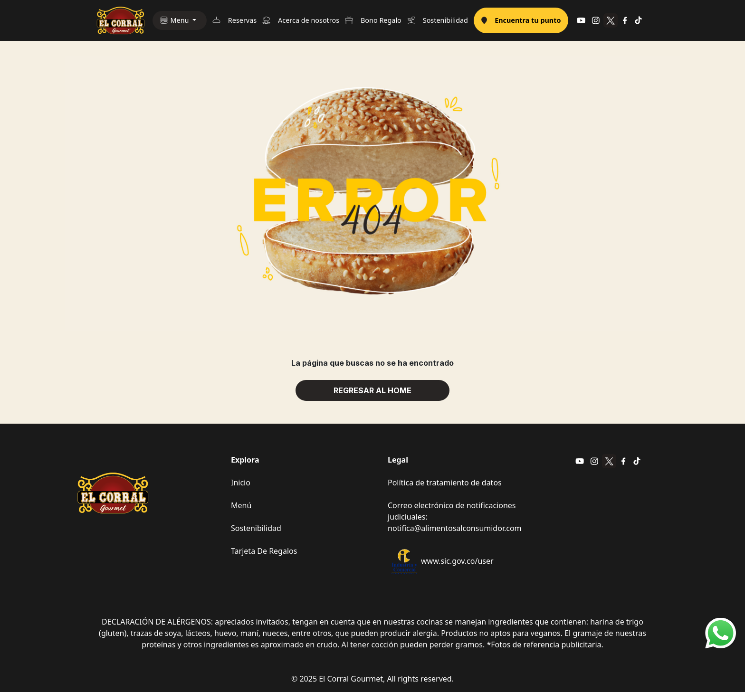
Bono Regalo (373, 20)
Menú (241, 505)
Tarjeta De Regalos (264, 551)
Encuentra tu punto (521, 20)
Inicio (240, 482)
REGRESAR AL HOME (372, 390)
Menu (181, 20)
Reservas (234, 20)
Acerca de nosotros (300, 20)
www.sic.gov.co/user (441, 561)
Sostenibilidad (437, 20)
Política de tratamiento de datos (445, 482)
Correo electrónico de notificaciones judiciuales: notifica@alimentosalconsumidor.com (455, 516)
